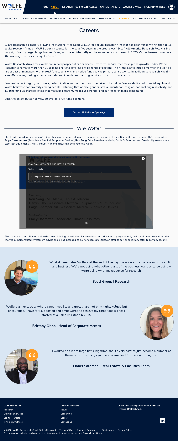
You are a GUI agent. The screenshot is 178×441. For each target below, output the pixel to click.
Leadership (66, 413)
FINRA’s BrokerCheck (130, 409)
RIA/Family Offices (154, 7)
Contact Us (168, 18)
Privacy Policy (125, 430)
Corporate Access (86, 7)
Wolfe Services (132, 7)
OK (86, 223)
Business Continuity (87, 430)
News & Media (107, 18)
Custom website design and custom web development (31, 433)
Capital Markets (110, 7)
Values (63, 409)
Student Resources (145, 18)
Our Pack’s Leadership (82, 18)
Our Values (10, 18)
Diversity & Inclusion (33, 18)
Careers (124, 18)
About (55, 7)
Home (45, 7)
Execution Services (13, 413)
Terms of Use (66, 430)
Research (67, 7)
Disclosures (108, 430)
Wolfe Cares (57, 18)
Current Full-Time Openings (89, 112)
